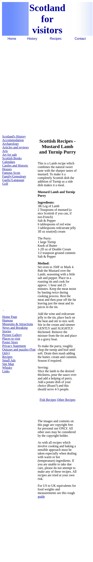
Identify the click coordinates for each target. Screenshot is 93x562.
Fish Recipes (48, 399)
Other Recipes (66, 399)
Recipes (56, 38)
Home (11, 38)
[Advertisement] (46, 87)
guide (41, 496)
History (32, 38)
